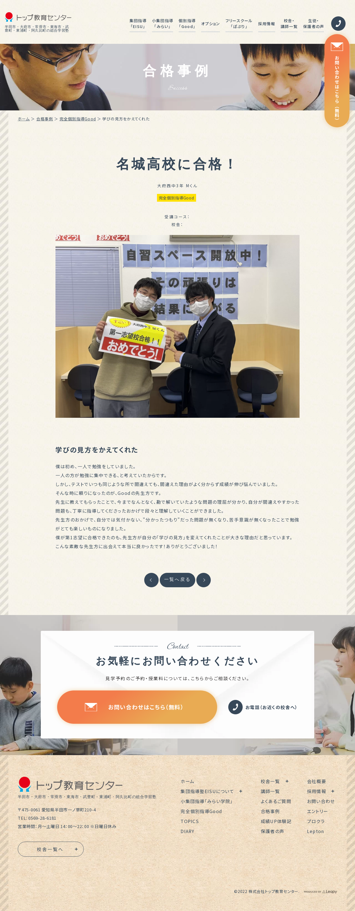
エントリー (317, 811)
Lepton (315, 831)
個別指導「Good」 (187, 23)
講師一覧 (270, 791)
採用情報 (266, 23)
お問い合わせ (321, 801)
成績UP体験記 (276, 821)
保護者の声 (272, 831)
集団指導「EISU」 (138, 23)
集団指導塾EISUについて (207, 791)
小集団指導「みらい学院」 (207, 801)
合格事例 (44, 119)
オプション (210, 23)
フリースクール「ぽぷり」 (239, 23)
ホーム (24, 119)
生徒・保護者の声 (313, 23)
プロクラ (316, 821)
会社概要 (316, 781)
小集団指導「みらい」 (162, 23)
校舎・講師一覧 (289, 23)
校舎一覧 (270, 781)
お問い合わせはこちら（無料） (337, 82)
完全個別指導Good (78, 119)
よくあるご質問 (276, 801)
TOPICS (190, 821)
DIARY (187, 831)
